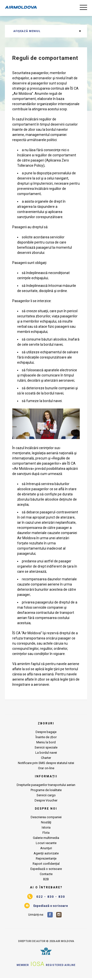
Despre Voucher (46, 800)
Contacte (46, 874)
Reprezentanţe (46, 858)
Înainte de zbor (46, 737)
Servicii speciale (46, 747)
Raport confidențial (46, 863)
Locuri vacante (46, 843)
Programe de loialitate (46, 790)
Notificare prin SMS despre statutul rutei (46, 763)
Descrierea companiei (46, 817)
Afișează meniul (26, 31)
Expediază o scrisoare (46, 869)
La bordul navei (46, 752)
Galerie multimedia (46, 838)
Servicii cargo (46, 795)
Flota (46, 832)
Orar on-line (46, 768)
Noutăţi (46, 822)
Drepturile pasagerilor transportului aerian (46, 785)
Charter (46, 758)
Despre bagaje (46, 732)
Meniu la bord (46, 742)
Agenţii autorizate (46, 853)
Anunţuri (46, 848)
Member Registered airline (46, 964)
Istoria (46, 827)
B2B (46, 879)
